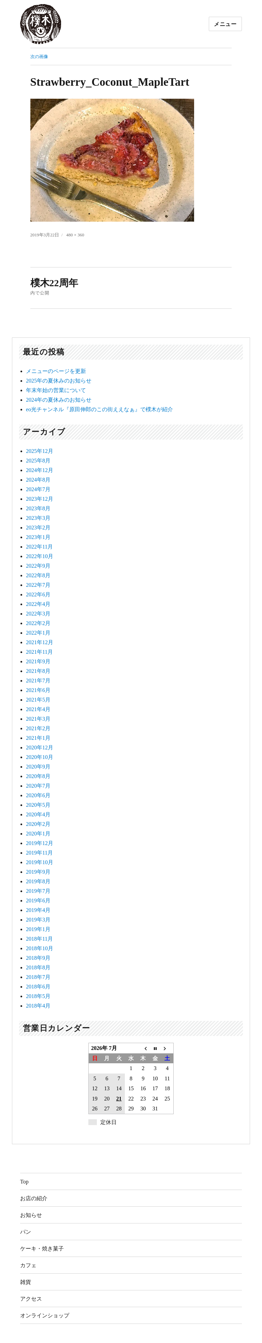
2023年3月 (38, 518)
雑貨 (25, 1282)
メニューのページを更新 (56, 371)
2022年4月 (38, 604)
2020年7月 (38, 786)
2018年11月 (39, 939)
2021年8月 (38, 671)
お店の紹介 (33, 1198)
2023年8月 (38, 508)
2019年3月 (38, 920)
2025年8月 (38, 460)
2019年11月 (39, 853)
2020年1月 (38, 833)
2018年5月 (38, 996)
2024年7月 (38, 489)
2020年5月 (38, 805)
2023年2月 (38, 527)
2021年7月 (38, 680)
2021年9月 (38, 661)
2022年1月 (38, 633)
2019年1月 (38, 929)
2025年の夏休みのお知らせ (58, 381)
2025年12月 (39, 451)
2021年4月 (38, 709)
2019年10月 (39, 862)
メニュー (225, 24)
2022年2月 (38, 623)
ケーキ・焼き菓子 (42, 1248)
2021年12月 (39, 642)
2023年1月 (38, 537)
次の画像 (39, 56)
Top (24, 1182)
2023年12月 (39, 499)
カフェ (28, 1265)
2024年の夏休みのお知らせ (58, 400)
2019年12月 (39, 843)
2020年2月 (38, 824)
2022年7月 (38, 585)
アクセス (31, 1299)
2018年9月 (38, 958)
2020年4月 (38, 814)
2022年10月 (39, 556)
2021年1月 (38, 738)
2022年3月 (38, 614)
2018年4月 (38, 1006)
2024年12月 (39, 470)
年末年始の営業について (56, 390)
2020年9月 (38, 767)
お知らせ (31, 1215)
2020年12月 (39, 747)
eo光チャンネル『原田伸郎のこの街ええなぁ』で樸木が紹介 (99, 409)
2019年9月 (38, 872)
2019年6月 (38, 900)
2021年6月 (38, 690)
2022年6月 (38, 594)
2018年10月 (39, 948)
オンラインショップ (44, 1315)
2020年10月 (39, 757)
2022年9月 (38, 566)
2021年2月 (38, 728)
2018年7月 (38, 977)
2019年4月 (38, 910)
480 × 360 (75, 234)
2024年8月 (38, 480)
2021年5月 (38, 700)
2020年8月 (38, 776)
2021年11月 (39, 652)
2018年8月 (38, 967)
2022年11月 (39, 547)
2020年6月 (38, 795)
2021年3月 (38, 719)
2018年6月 (38, 986)
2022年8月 (38, 575)
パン (25, 1232)
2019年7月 (38, 891)
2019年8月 (38, 881)
